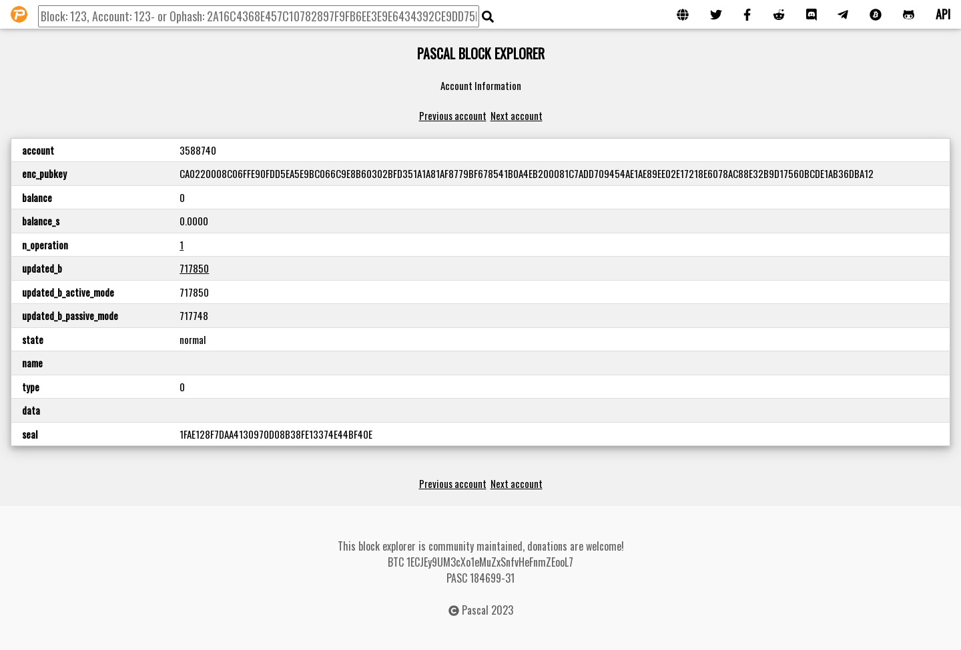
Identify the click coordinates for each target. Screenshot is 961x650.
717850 (194, 268)
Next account (517, 115)
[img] (488, 17)
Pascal (475, 610)
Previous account (453, 115)
